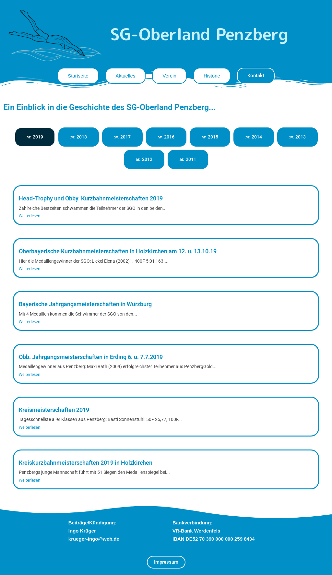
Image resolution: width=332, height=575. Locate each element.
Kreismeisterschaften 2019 (54, 409)
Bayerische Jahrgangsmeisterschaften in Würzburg (85, 304)
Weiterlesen (29, 216)
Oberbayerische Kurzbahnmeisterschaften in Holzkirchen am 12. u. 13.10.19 (118, 251)
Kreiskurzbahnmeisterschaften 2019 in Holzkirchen (85, 462)
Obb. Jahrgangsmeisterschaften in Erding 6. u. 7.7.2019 (91, 356)
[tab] (35, 137)
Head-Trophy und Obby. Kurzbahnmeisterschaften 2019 (91, 198)
